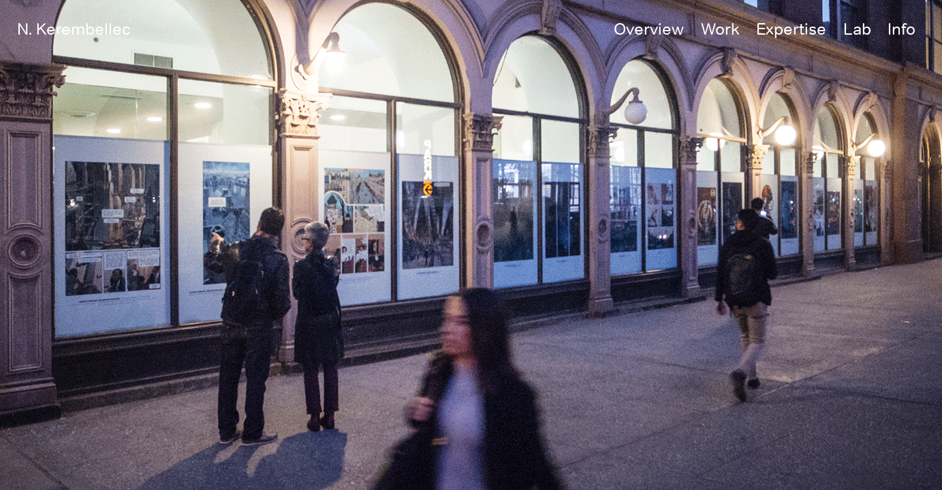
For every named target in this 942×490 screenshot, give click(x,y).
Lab (857, 28)
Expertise (791, 28)
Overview (649, 28)
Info (901, 28)
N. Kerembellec (74, 28)
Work (720, 28)
